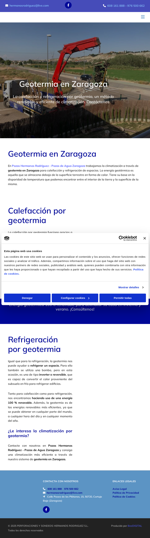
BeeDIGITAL (135, 525)
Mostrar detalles (128, 287)
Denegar (27, 297)
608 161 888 (116, 5)
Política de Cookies (124, 496)
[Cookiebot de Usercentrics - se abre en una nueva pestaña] (121, 238)
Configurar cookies (75, 297)
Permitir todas (123, 297)
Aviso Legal (120, 488)
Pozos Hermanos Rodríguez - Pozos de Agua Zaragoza (48, 166)
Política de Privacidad (126, 492)
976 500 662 (136, 5)
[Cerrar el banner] (144, 238)
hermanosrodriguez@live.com (29, 5)
